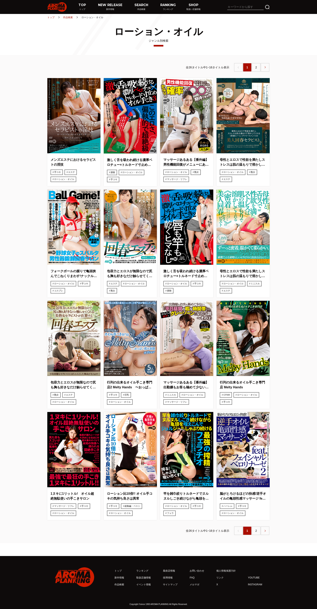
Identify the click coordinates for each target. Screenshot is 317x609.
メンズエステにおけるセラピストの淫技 (73, 162)
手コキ (57, 172)
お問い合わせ (197, 570)
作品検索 (68, 17)
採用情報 (168, 577)
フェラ (170, 513)
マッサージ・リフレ (177, 179)
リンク (220, 577)
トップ (51, 17)
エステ (71, 172)
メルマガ (194, 584)
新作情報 (119, 577)
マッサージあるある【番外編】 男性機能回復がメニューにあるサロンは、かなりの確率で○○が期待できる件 (186, 162)
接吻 (113, 172)
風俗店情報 (169, 570)
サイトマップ (170, 584)
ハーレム (227, 506)
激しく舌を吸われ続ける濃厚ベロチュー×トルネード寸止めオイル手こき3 (129, 162)
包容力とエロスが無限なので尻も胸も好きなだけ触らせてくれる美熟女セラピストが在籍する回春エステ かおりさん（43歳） (74, 385)
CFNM (226, 395)
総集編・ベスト (132, 506)
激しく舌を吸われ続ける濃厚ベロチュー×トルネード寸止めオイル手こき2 (186, 274)
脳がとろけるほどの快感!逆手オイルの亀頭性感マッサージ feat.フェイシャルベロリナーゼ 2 (243, 496)
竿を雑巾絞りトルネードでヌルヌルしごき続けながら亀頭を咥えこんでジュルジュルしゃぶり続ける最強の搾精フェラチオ (186, 496)
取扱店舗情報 (143, 577)
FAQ (192, 577)
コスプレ (58, 290)
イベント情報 (143, 584)
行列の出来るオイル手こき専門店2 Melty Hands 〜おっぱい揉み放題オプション (129, 385)
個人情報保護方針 (226, 570)
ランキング (142, 570)
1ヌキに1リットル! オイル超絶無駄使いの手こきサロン (72, 496)
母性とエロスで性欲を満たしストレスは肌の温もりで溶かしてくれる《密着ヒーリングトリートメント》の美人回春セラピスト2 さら (242, 162)
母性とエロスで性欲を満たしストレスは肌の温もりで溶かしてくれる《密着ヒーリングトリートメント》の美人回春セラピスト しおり (242, 274)
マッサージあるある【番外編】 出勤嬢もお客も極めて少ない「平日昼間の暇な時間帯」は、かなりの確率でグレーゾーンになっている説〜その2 (186, 385)
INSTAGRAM (255, 584)
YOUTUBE (254, 577)
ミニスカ (255, 283)
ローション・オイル (64, 179)
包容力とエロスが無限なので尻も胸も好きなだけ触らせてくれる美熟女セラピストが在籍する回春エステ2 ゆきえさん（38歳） (129, 274)
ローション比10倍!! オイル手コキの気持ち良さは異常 (129, 496)
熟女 (196, 172)
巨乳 (127, 395)
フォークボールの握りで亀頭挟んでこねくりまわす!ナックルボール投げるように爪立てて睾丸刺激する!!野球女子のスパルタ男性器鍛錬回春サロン (74, 274)
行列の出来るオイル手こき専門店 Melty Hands (242, 385)
